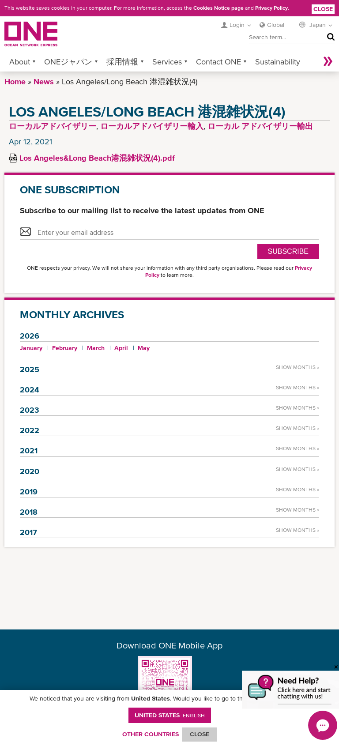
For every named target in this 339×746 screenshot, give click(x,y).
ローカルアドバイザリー (52, 126)
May (144, 347)
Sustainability (277, 61)
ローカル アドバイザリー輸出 (260, 126)
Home (15, 81)
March (96, 347)
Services (167, 61)
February (64, 347)
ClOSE (199, 734)
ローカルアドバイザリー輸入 (151, 126)
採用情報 (122, 61)
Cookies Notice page (218, 8)
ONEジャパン (68, 61)
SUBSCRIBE (288, 251)
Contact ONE (218, 61)
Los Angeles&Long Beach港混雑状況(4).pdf (97, 157)
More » (328, 62)
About (19, 61)
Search (329, 37)
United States (170, 715)
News (44, 81)
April (121, 347)
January (31, 347)
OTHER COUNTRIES (150, 734)
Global (275, 24)
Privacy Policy (271, 8)
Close (323, 8)
